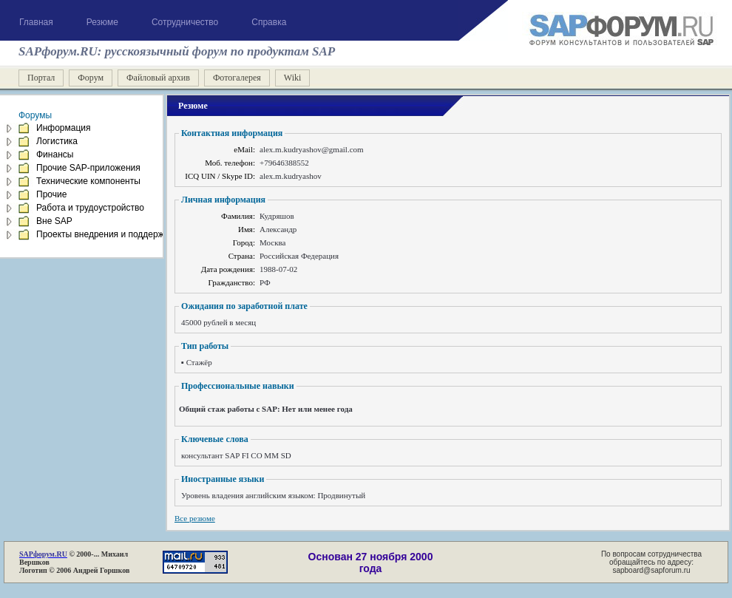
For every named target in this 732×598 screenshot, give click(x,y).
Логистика (57, 141)
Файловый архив (158, 77)
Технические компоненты (88, 181)
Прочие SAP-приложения (88, 168)
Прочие (51, 194)
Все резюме (194, 518)
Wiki (293, 77)
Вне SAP (54, 221)
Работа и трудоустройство (90, 208)
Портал (41, 77)
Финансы (54, 154)
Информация (63, 128)
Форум (91, 77)
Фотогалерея (237, 77)
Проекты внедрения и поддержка (104, 234)
